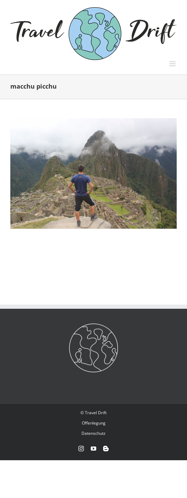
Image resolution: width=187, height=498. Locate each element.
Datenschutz (93, 433)
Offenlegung (94, 423)
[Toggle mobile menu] (173, 63)
